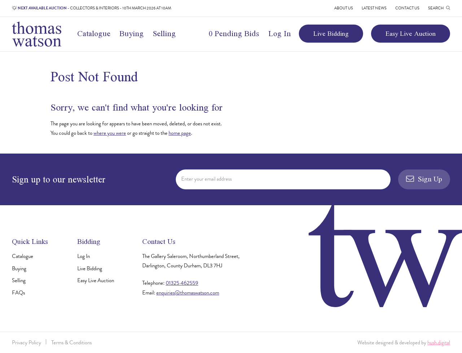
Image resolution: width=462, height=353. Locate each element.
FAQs (18, 293)
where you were (109, 133)
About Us (343, 8)
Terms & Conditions (71, 342)
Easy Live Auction (410, 33)
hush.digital (438, 342)
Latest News (374, 8)
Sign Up (424, 179)
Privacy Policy (26, 342)
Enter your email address (206, 179)
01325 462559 (182, 283)
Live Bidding (331, 33)
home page (180, 133)
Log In (280, 33)
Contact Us (407, 8)
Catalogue (93, 33)
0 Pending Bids (234, 33)
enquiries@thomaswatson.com (187, 293)
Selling (164, 33)
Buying (131, 33)
